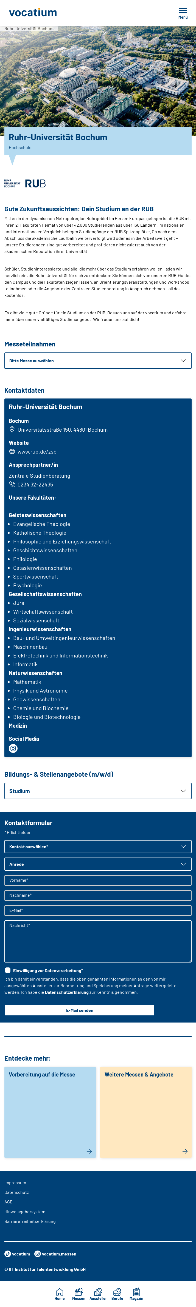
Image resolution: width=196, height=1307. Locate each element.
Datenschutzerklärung (67, 992)
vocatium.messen (55, 1254)
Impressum (15, 1182)
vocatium (17, 1254)
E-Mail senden (79, 1010)
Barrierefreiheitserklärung (30, 1221)
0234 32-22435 (31, 484)
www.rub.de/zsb (37, 451)
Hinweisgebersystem (24, 1211)
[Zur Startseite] (45, 12)
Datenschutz (16, 1192)
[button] (98, 360)
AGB (8, 1201)
